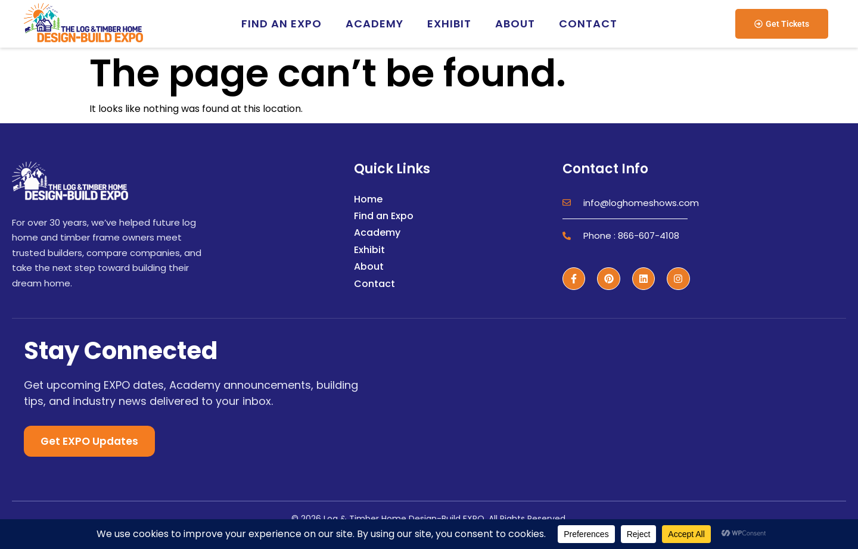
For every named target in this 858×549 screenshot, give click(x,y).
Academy (374, 23)
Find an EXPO (281, 23)
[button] (781, 24)
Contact (588, 23)
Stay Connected (120, 350)
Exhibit (449, 23)
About (515, 23)
